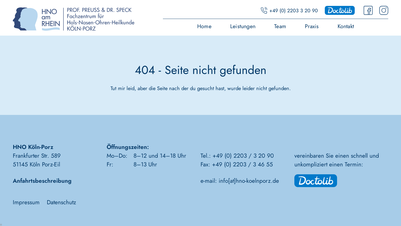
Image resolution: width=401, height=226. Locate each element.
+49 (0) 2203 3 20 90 (293, 10)
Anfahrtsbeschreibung (42, 181)
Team (280, 27)
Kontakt (346, 27)
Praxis (312, 27)
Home (204, 27)
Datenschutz (61, 202)
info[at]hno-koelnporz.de (249, 181)
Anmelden (1, 223)
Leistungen (242, 27)
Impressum (26, 202)
